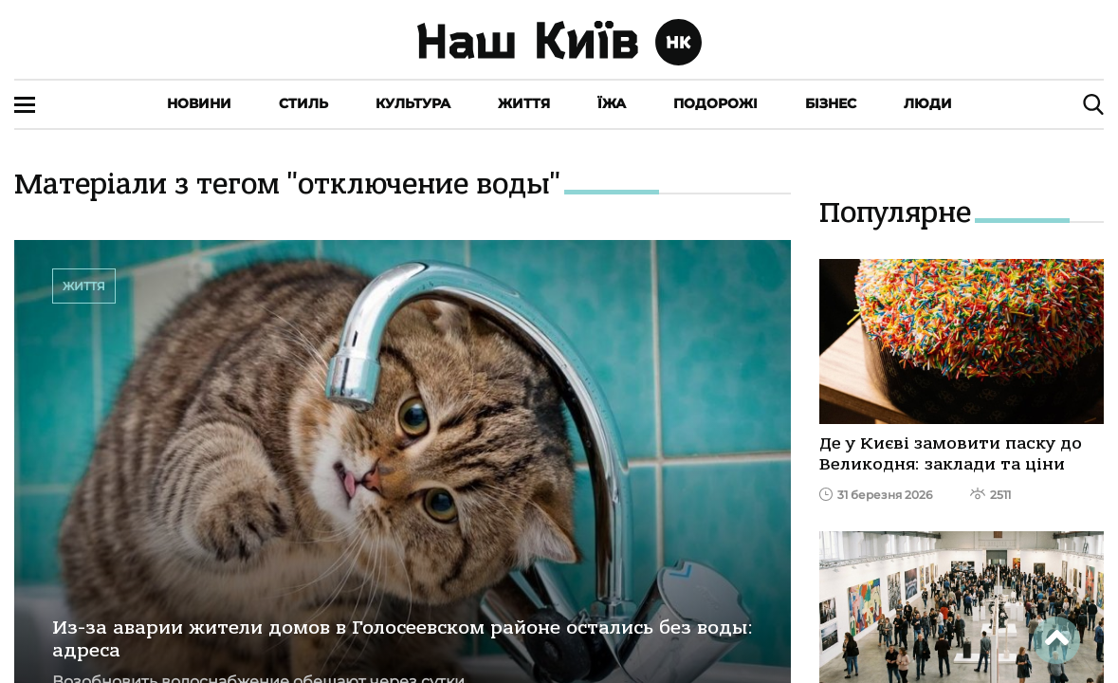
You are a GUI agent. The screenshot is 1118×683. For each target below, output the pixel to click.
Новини (199, 103)
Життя (524, 103)
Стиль (303, 103)
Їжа (611, 103)
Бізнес (830, 103)
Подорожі (715, 103)
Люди (928, 103)
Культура (413, 103)
